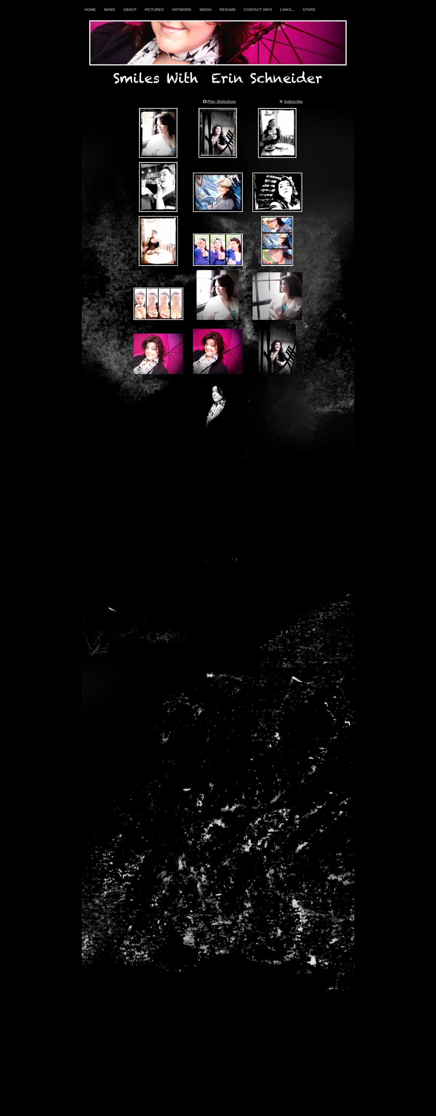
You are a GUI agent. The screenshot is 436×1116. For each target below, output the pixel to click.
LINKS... (288, 10)
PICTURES (155, 10)
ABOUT (130, 10)
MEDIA (206, 10)
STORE (309, 10)
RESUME (228, 10)
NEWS (110, 10)
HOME (91, 10)
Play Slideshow (221, 101)
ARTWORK (182, 10)
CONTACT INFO (258, 10)
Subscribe (293, 101)
